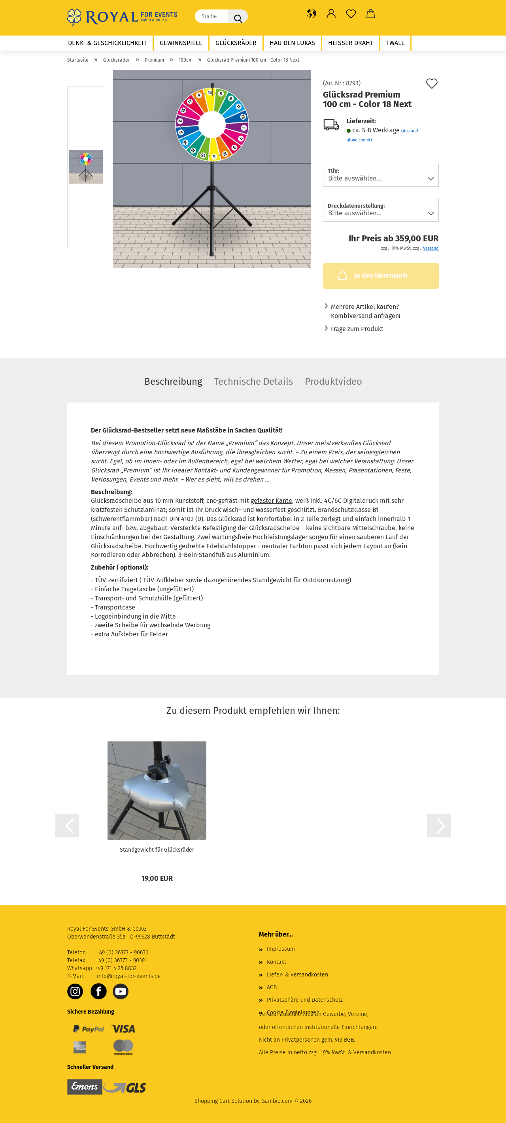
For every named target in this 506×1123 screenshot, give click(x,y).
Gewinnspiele (181, 43)
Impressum (281, 949)
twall (395, 43)
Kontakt (276, 962)
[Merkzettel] (351, 14)
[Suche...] (238, 16)
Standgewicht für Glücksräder (157, 849)
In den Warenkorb (372, 275)
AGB (272, 987)
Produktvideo (333, 381)
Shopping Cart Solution (223, 1101)
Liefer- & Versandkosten (297, 974)
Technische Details (253, 381)
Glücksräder (236, 43)
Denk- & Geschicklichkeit (107, 43)
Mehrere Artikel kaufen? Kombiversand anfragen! (365, 311)
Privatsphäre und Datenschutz (305, 1000)
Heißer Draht (350, 43)
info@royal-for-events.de (129, 976)
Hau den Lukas (292, 43)
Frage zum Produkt (357, 329)
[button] (311, 14)
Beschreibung (173, 381)
